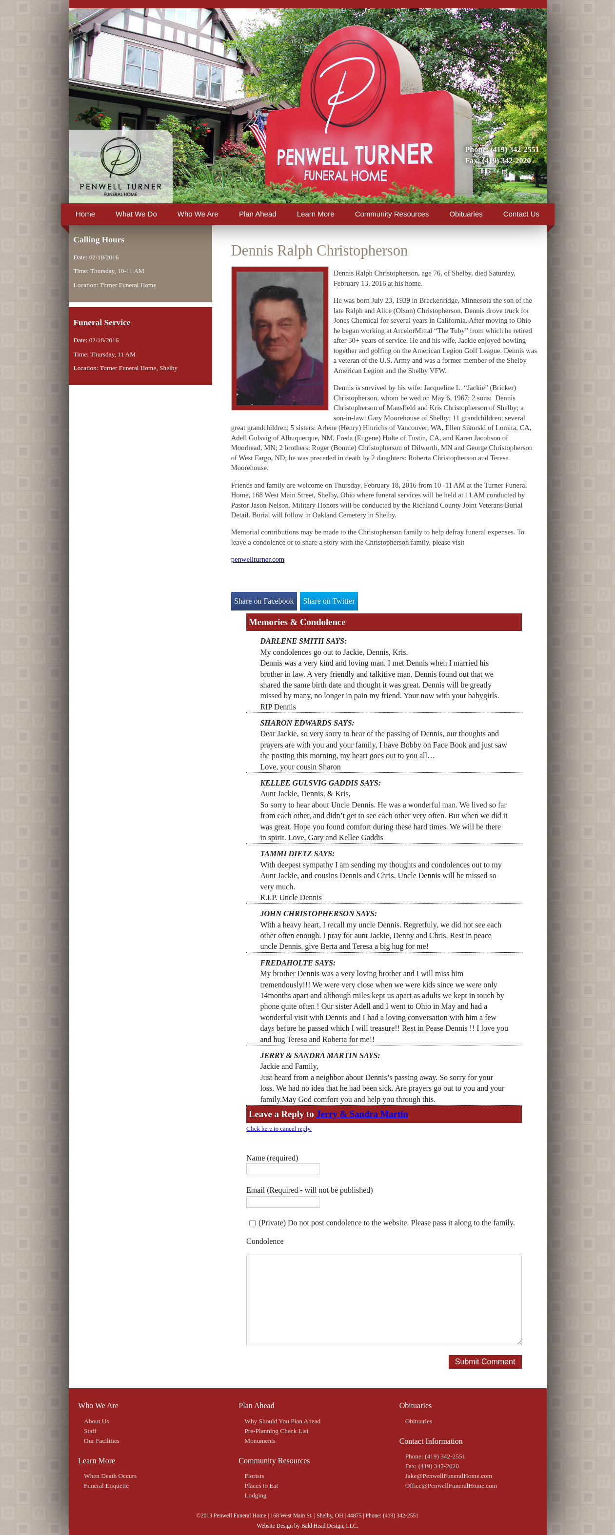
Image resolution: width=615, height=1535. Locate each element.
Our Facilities (101, 1440)
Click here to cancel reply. (279, 1128)
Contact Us (521, 214)
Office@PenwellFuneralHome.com (451, 1485)
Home (85, 214)
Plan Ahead (258, 214)
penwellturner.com (257, 559)
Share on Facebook (264, 601)
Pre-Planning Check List (276, 1431)
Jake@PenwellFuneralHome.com (448, 1475)
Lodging (255, 1495)
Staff (90, 1431)
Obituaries (465, 214)
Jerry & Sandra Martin (362, 1114)
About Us (96, 1421)
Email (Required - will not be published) (309, 1190)
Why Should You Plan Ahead (282, 1421)
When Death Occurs (110, 1475)
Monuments (260, 1440)
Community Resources (392, 214)
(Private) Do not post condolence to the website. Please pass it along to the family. (386, 1223)
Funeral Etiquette (106, 1485)
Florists (254, 1475)
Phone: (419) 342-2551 (502, 149)
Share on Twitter (329, 601)
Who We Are (198, 214)
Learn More (316, 214)
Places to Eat (261, 1485)
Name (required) (272, 1158)
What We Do (136, 214)
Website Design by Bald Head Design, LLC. (307, 1526)
